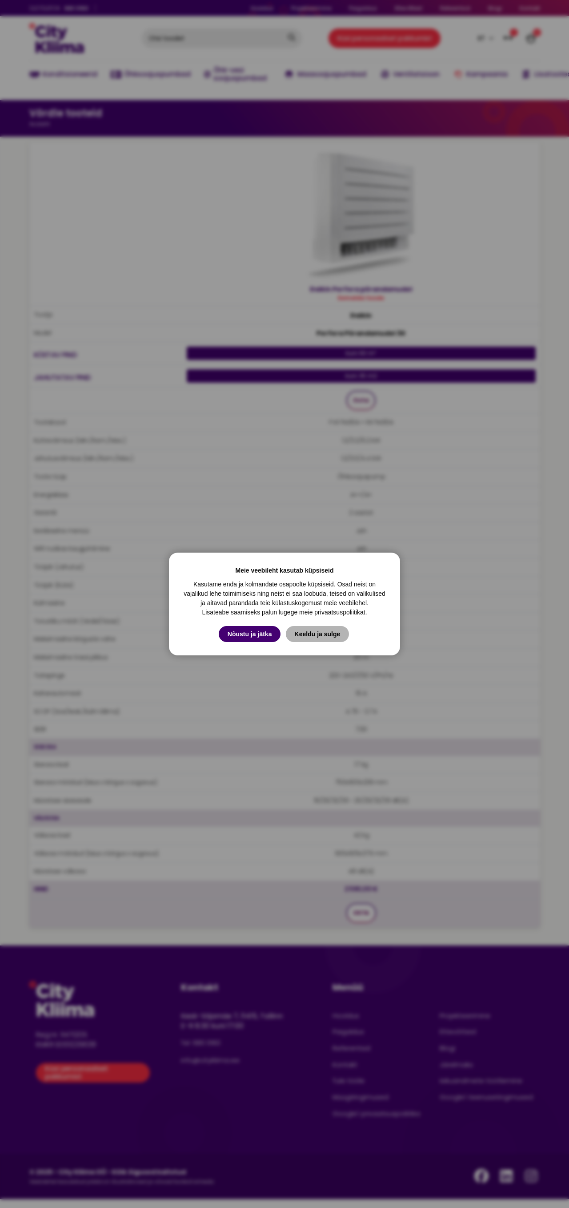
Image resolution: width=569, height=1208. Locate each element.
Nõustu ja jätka (250, 634)
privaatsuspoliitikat (339, 612)
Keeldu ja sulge (318, 634)
